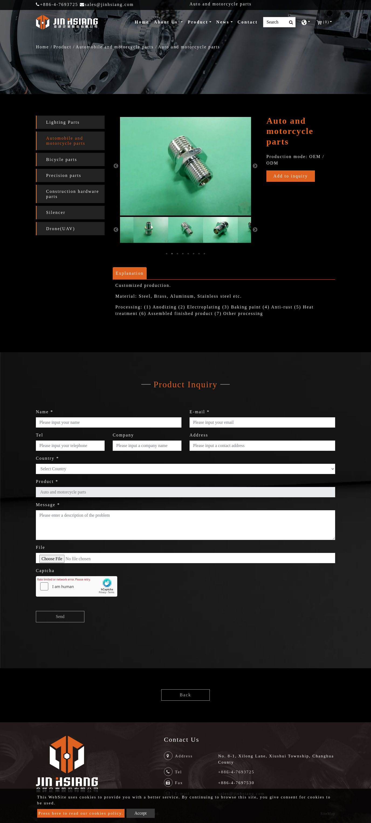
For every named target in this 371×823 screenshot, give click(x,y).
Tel (39, 435)
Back (185, 695)
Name (44, 411)
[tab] (70, 122)
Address (199, 435)
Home (143, 21)
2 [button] (172, 253)
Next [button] (255, 166)
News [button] (222, 22)
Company (123, 435)
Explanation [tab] (130, 273)
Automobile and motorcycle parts (115, 47)
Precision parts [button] (63, 175)
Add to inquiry (290, 176)
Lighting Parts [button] (63, 122)
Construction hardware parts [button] (72, 194)
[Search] (279, 22)
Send (60, 616)
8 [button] (204, 253)
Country (47, 458)
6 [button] (193, 253)
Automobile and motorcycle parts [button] (65, 141)
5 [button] (188, 253)
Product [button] (198, 22)
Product (62, 47)
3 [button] (177, 253)
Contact (248, 22)
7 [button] (199, 253)
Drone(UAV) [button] (60, 228)
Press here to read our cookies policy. (81, 813)
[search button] (289, 22)
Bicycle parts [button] (61, 159)
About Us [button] (167, 22)
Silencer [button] (56, 212)
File (40, 547)
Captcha (45, 570)
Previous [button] (116, 166)
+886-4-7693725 (57, 4)
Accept (141, 813)
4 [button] (183, 253)
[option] (185, 166)
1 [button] (166, 253)
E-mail (200, 411)
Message (48, 504)
